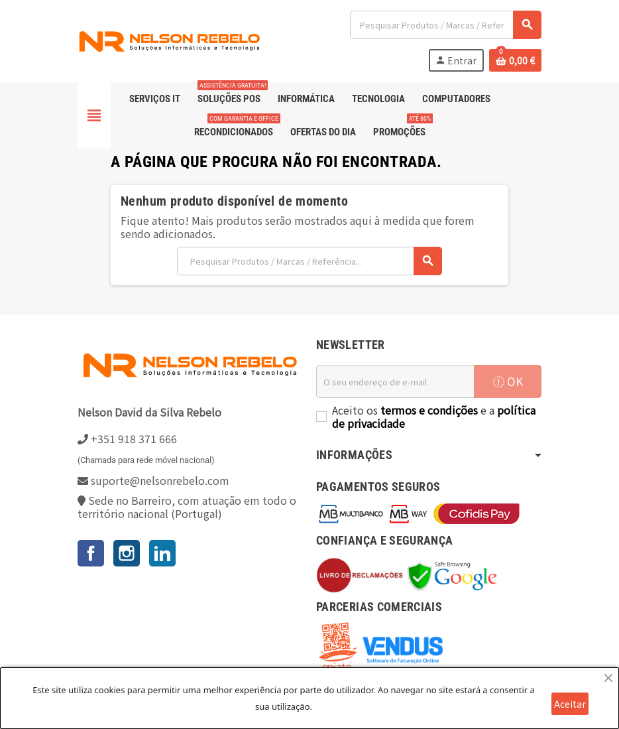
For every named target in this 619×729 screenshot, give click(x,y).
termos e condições (429, 410)
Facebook (91, 553)
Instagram (126, 553)
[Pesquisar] (445, 25)
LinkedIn (162, 553)
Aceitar (570, 703)
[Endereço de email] (395, 381)
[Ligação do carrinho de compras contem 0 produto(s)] (515, 60)
